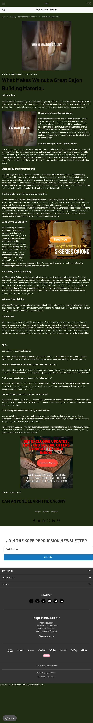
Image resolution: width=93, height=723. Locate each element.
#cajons (46, 511)
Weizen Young (50, 677)
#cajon (38, 511)
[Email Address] (48, 549)
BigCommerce (51, 673)
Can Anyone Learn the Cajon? (33, 501)
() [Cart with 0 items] (88, 3)
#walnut (54, 511)
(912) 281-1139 (47, 636)
